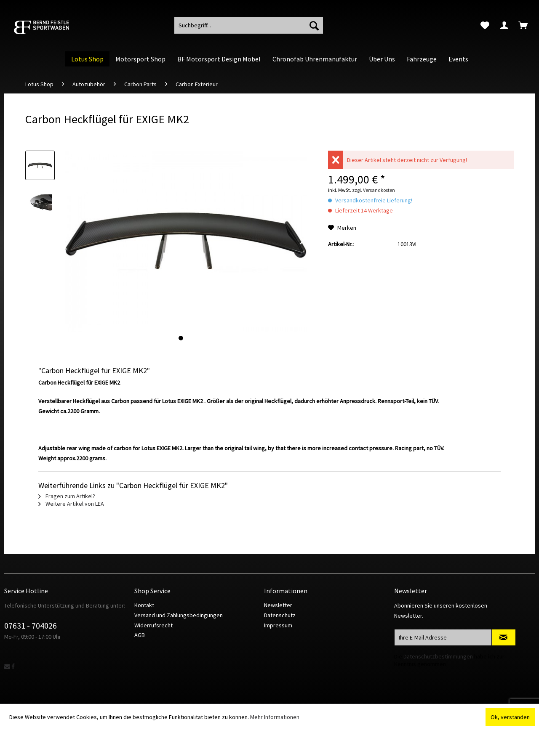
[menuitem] (485, 25)
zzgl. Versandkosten (373, 190)
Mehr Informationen (274, 717)
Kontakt (144, 605)
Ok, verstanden (510, 717)
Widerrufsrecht (153, 625)
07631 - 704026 (30, 625)
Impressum (278, 625)
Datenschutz (280, 615)
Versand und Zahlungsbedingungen (178, 615)
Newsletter (278, 605)
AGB (139, 635)
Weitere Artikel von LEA (71, 503)
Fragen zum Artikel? (66, 496)
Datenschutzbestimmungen (438, 656)
